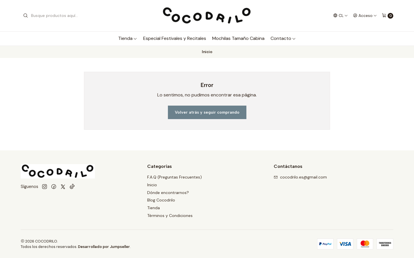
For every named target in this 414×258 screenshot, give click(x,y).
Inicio (152, 184)
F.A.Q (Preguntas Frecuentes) (174, 177)
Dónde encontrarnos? (168, 192)
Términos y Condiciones (170, 215)
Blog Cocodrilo (161, 200)
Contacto (283, 38)
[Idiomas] (340, 15)
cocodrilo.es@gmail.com (300, 177)
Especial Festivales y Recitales (174, 38)
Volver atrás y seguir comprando (207, 112)
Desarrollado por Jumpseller (104, 246)
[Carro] (387, 16)
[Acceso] (365, 15)
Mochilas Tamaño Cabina (238, 38)
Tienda (127, 38)
